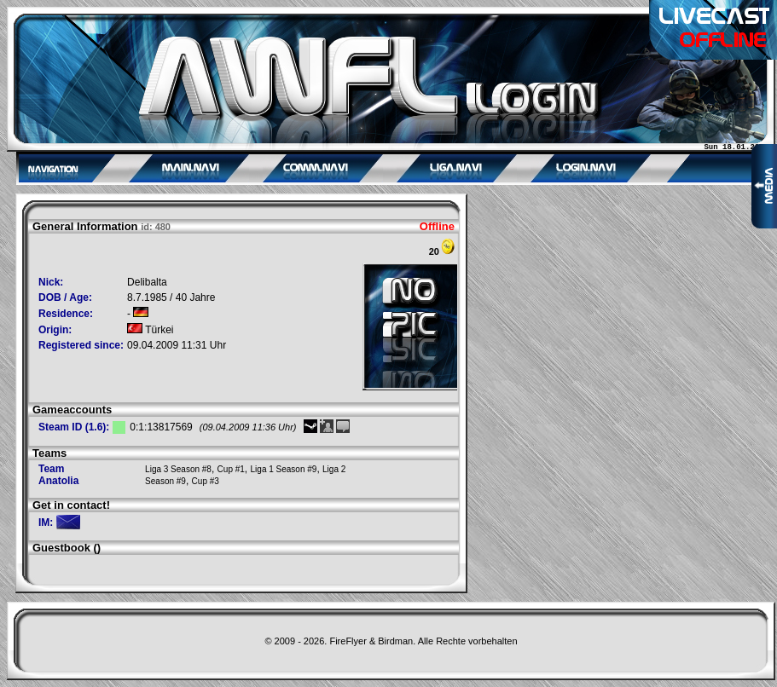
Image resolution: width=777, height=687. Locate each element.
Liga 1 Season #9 (284, 469)
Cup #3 (205, 481)
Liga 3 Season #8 (178, 469)
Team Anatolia (58, 475)
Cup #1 (231, 469)
